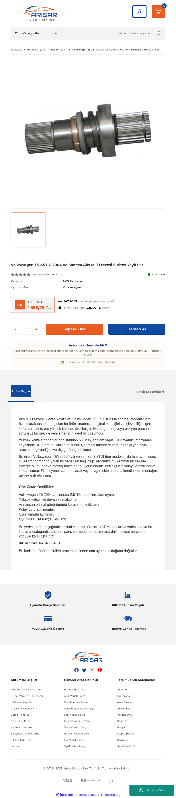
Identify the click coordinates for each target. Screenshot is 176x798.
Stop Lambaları (126, 733)
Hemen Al (136, 329)
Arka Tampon (125, 702)
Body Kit (122, 727)
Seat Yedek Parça (74, 714)
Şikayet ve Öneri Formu (25, 733)
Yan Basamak (125, 714)
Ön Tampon (124, 696)
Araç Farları (124, 708)
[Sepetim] (158, 11)
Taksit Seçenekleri (150, 391)
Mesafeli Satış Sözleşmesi (26, 689)
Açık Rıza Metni (20, 721)
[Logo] (41, 13)
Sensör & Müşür (126, 746)
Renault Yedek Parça (76, 733)
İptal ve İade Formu (22, 740)
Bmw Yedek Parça (75, 689)
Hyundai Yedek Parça (77, 721)
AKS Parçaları (73, 281)
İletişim (15, 746)
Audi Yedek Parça (74, 696)
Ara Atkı (122, 689)
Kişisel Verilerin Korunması (27, 696)
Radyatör (122, 740)
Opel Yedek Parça (74, 746)
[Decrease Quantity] (15, 329)
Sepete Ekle (75, 329)
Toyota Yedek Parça (75, 727)
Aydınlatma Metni (21, 727)
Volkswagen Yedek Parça (79, 708)
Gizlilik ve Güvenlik (22, 708)
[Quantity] (26, 329)
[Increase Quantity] (36, 329)
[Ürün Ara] (113, 33)
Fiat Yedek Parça (74, 740)
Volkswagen (72, 287)
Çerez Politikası (20, 714)
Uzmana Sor (151, 790)
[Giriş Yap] (139, 11)
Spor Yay (122, 721)
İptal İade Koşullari (22, 702)
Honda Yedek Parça (76, 702)
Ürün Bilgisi (21, 391)
